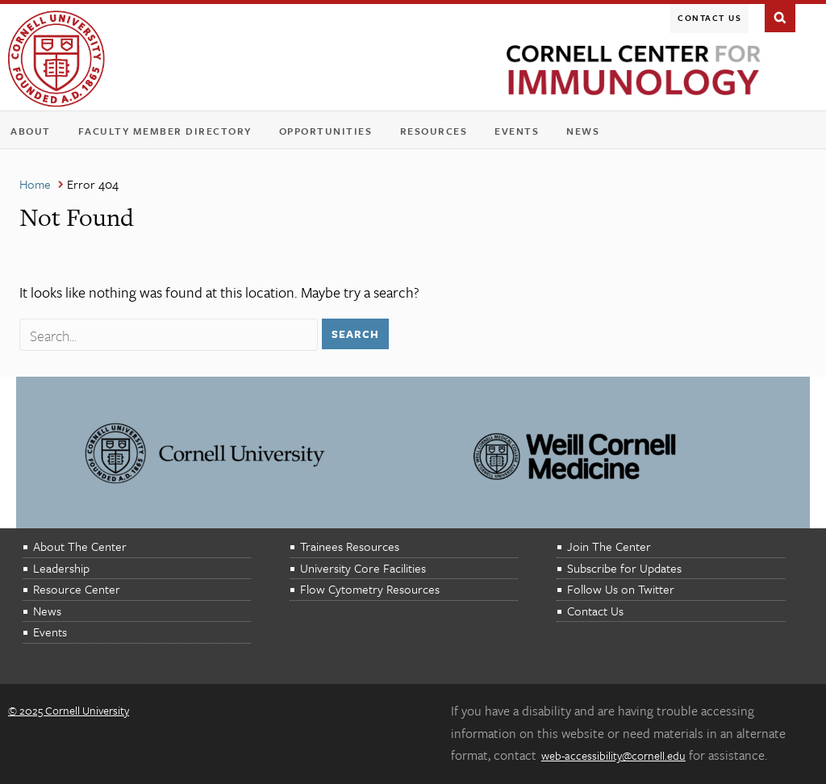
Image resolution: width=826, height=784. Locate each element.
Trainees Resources (349, 546)
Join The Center (609, 546)
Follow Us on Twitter (620, 589)
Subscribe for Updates (624, 568)
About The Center (80, 546)
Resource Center (76, 589)
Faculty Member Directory (165, 130)
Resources (437, 134)
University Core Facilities (363, 568)
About (34, 134)
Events (520, 134)
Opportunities (326, 130)
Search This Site (780, 16)
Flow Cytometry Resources (370, 589)
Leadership (61, 568)
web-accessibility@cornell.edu (613, 755)
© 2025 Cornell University (68, 710)
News (582, 130)
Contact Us (709, 17)
